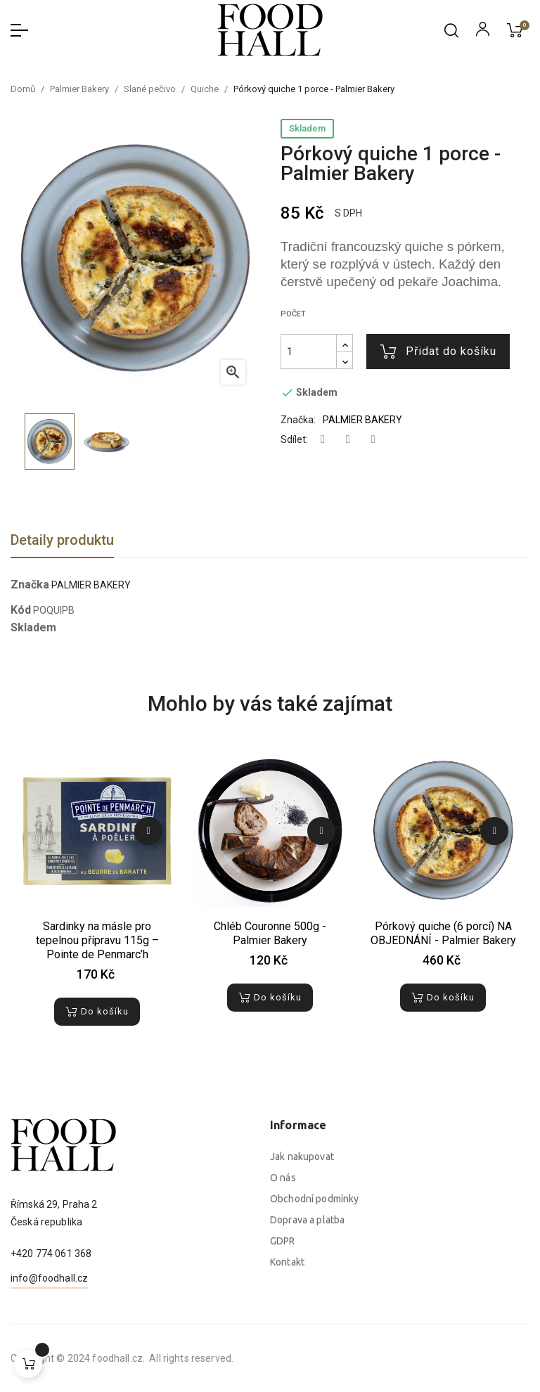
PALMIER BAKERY (362, 419)
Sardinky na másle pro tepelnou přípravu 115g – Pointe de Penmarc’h (97, 940)
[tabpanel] (97, 899)
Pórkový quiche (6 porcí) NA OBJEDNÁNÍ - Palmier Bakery (443, 933)
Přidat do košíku (438, 351)
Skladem (307, 128)
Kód (21, 610)
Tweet (348, 439)
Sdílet (323, 439)
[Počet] (309, 351)
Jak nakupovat (302, 1292)
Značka (30, 585)
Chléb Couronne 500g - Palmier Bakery (270, 933)
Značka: (298, 419)
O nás (283, 1313)
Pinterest (373, 439)
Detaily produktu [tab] (62, 539)
